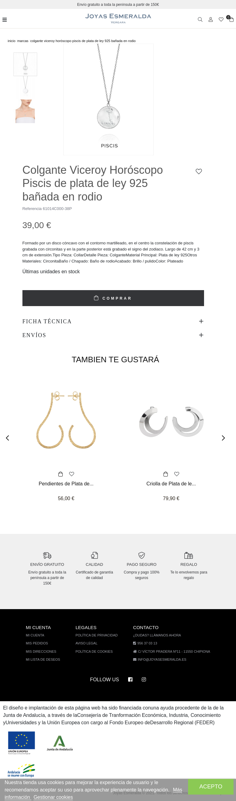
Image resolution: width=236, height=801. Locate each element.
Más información (26, 797)
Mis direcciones (44, 651)
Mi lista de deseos (46, 659)
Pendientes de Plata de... (66, 484)
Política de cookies (96, 651)
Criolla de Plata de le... (171, 484)
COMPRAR (116, 298)
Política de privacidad (98, 635)
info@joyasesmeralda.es (162, 659)
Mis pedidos (40, 643)
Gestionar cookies (68, 797)
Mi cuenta (39, 635)
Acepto (211, 786)
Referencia (32, 208)
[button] (9, 438)
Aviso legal (89, 643)
